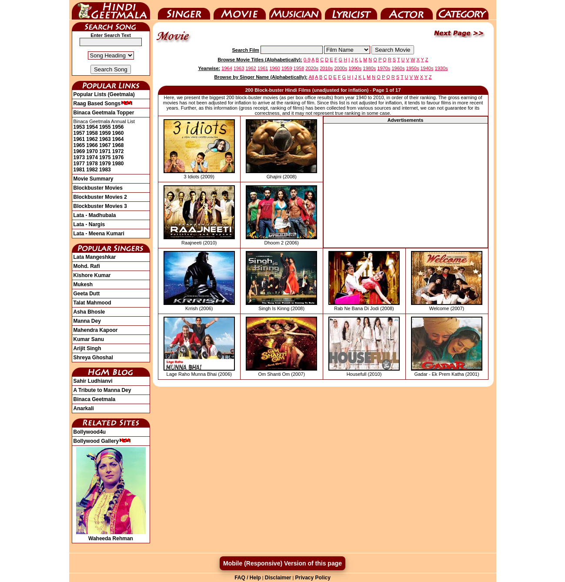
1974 (92, 157)
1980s (369, 68)
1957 (79, 133)
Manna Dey (87, 321)
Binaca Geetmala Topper (104, 113)
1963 (105, 139)
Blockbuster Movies (98, 188)
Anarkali (84, 408)
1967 (105, 145)
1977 (79, 164)
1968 (118, 145)
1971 (105, 151)
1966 (92, 145)
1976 (118, 157)
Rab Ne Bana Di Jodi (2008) (364, 308)
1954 (92, 127)
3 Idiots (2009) (199, 176)
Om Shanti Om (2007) (281, 374)
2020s (311, 68)
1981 (79, 170)
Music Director (295, 10)
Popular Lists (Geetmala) (104, 94)
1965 (79, 145)
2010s (326, 68)
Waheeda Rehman (111, 535)
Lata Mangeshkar (95, 257)
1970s (383, 68)
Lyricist (351, 10)
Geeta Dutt (87, 294)
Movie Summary (94, 179)
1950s (412, 68)
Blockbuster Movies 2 (100, 197)
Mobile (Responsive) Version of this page (282, 563)
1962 (92, 139)
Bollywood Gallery (102, 441)
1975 (105, 157)
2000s (340, 68)
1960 (118, 133)
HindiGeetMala (111, 10)
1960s (398, 68)
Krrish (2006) (199, 308)
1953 (79, 127)
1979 (105, 164)
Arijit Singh (87, 348)
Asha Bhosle (89, 312)
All (311, 77)
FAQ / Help (247, 578)
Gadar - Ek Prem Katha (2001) (446, 374)
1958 (92, 133)
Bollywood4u (90, 432)
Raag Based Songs (103, 103)
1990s (354, 68)
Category (462, 10)
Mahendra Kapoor (96, 330)
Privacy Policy (312, 578)
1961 (79, 139)
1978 (92, 164)
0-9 (307, 59)
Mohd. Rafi (87, 266)
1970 (92, 151)
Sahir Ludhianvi (93, 381)
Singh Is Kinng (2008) (281, 308)
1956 (118, 127)
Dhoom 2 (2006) (281, 242)
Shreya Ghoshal (93, 358)
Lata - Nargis (89, 224)
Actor (407, 10)
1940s (427, 68)
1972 (118, 151)
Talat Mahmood (92, 303)
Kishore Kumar (92, 275)
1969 (79, 151)
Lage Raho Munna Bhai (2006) (199, 374)
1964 (118, 139)
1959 (105, 133)
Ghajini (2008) (282, 176)
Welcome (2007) (447, 308)
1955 (105, 127)
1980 (118, 164)
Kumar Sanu (89, 339)
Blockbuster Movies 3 (100, 206)
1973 (79, 157)
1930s (441, 68)
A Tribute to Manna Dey (102, 390)
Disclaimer (278, 578)
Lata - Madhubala (95, 215)
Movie (240, 10)
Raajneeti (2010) (199, 242)
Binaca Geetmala (95, 399)
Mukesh (83, 284)
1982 (92, 170)
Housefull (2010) (364, 374)
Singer (184, 10)
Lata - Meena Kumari (99, 234)
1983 (105, 170)
